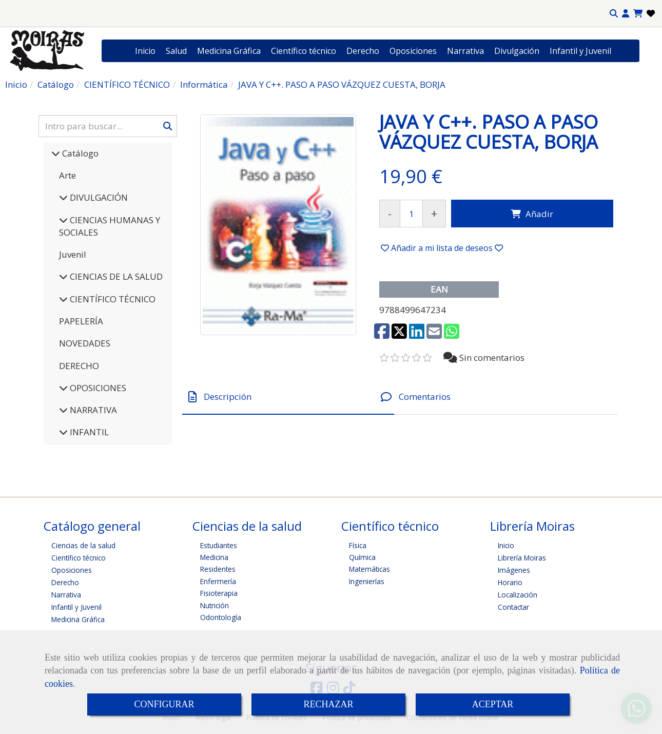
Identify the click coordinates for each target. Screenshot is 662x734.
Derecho (362, 50)
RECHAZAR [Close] (328, 704)
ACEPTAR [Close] (493, 704)
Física (357, 545)
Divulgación (516, 50)
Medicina (214, 557)
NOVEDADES (84, 343)
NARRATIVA (92, 410)
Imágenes (514, 570)
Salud (176, 50)
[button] (625, 14)
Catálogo (79, 153)
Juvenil (72, 254)
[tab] (288, 397)
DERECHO (79, 366)
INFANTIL (88, 432)
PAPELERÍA (81, 321)
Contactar (513, 607)
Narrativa (465, 50)
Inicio (145, 50)
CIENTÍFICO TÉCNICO (111, 299)
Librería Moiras (522, 558)
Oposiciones (413, 50)
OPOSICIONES (97, 388)
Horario (510, 582)
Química (362, 557)
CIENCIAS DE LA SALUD (115, 276)
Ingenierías (366, 581)
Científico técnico (303, 50)
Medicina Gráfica (229, 50)
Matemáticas (369, 569)
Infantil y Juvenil (580, 50)
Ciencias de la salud (83, 545)
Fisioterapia (219, 593)
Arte (67, 175)
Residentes (218, 569)
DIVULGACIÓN (98, 197)
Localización (517, 595)
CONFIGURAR (164, 704)
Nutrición (214, 605)
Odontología (220, 617)
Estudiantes (218, 545)
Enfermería (218, 581)
